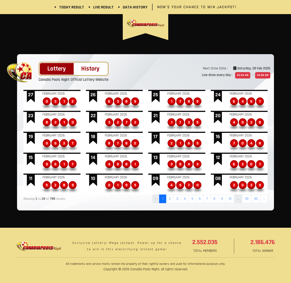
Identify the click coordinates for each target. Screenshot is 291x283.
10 (229, 198)
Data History (135, 7)
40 (256, 198)
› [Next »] (264, 198)
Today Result (71, 7)
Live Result (103, 7)
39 (246, 198)
